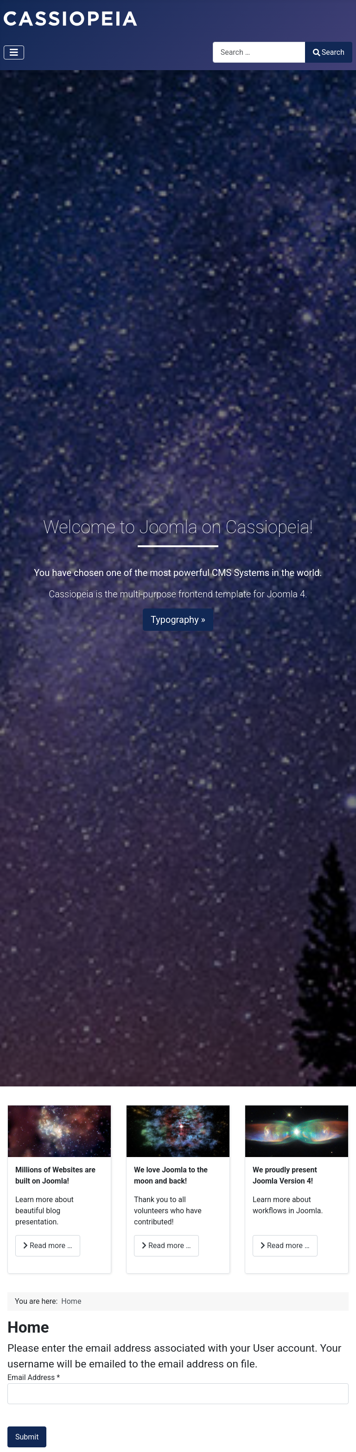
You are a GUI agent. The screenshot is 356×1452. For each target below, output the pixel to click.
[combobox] (259, 52)
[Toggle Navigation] (14, 52)
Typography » (178, 619)
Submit (26, 1436)
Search (328, 52)
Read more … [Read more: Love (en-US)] (166, 1245)
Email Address (33, 1377)
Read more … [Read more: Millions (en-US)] (47, 1245)
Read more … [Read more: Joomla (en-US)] (285, 1245)
